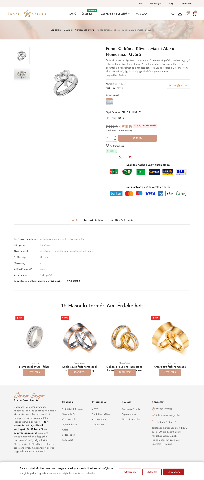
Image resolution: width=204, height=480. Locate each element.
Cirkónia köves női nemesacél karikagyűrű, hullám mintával (124, 369)
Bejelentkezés (129, 415)
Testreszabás (129, 472)
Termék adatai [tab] (94, 220)
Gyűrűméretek (69, 425)
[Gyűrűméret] (117, 118)
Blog (171, 3)
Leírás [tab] (75, 220)
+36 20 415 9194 (166, 422)
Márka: (109, 83)
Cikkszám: (111, 88)
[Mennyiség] (109, 138)
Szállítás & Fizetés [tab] (121, 220)
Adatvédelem (99, 420)
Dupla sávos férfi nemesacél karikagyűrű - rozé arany (79, 369)
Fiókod (126, 402)
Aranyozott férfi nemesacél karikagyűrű (170, 369)
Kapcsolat (67, 440)
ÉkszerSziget (119, 83)
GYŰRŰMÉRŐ (73, 281)
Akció (140, 3)
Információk (187, 3)
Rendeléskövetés (131, 410)
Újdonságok (156, 3)
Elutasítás (152, 472)
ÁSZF (95, 410)
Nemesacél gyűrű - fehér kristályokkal (34, 369)
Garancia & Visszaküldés (69, 417)
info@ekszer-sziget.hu (168, 415)
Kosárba (137, 138)
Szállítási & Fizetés (72, 410)
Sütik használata (101, 415)
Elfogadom (174, 472)
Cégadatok (98, 425)
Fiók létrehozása (131, 420)
